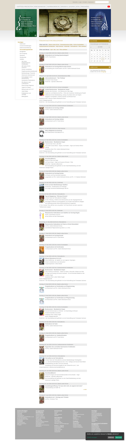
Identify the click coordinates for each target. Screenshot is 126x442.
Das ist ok (118, 437)
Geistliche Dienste (40, 414)
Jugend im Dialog (26, 87)
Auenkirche (19, 414)
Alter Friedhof (76, 422)
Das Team (75, 415)
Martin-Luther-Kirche (54, 44)
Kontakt (85, 2)
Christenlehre (57, 430)
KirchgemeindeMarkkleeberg (40, 411)
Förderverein (57, 419)
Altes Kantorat (59, 46)
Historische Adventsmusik (28, 75)
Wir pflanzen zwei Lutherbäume (26, 83)
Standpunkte (23, 57)
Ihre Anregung (23, 53)
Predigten (19, 424)
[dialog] (105, 436)
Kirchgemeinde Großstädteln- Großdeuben (100, 424)
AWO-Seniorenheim (21, 423)
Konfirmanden (57, 428)
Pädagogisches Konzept (78, 414)
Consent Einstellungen (25, 45)
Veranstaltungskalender (26, 49)
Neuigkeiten (23, 51)
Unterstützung (57, 421)
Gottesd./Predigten (22, 411)
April (51, 49)
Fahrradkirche (74, 46)
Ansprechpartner (39, 413)
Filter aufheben (82, 46)
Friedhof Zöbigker (77, 424)
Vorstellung (75, 412)
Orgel (55, 413)
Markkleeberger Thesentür (28, 73)
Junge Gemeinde (58, 429)
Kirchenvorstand (39, 415)
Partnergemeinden (40, 422)
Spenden (56, 415)
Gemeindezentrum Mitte (66, 44)
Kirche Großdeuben (96, 431)
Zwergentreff (57, 431)
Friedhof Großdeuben (78, 427)
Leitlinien (75, 413)
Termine (56, 412)
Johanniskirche (20, 415)
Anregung (103, 71)
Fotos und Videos (58, 422)
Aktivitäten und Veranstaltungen (61, 423)
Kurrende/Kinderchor (59, 427)
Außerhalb (66, 46)
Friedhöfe (75, 421)
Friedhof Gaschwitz (77, 426)
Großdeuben (20, 420)
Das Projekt (57, 420)
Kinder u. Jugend (59, 426)
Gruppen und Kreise (40, 416)
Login (80, 2)
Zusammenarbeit (77, 416)
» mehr (85, 389)
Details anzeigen (92, 437)
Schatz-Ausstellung (27, 69)
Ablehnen (111, 437)
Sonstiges (94, 411)
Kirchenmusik (39, 420)
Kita (74, 411)
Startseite (75, 2)
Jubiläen (22, 59)
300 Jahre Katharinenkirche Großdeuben (26, 63)
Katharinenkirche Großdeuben (47, 46)
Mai (54, 49)
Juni (58, 49)
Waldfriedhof (76, 423)
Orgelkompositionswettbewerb (29, 71)
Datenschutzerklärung (25, 47)
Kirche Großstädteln (78, 44)
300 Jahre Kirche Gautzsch (26, 66)
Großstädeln (20, 421)
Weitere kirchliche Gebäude (42, 421)
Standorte (22, 55)
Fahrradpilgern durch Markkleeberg (27, 77)
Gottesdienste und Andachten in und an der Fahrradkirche (25, 417)
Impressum (91, 2)
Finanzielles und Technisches (42, 425)
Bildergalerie (25, 96)
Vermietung (38, 419)
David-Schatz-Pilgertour (28, 85)
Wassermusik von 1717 (28, 89)
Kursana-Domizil (21, 422)
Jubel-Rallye (25, 91)
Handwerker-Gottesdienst (28, 80)
